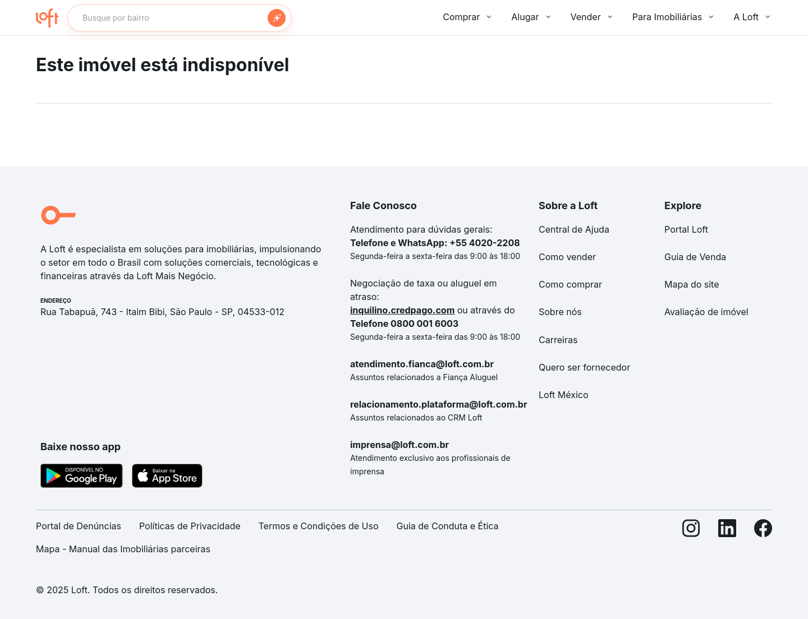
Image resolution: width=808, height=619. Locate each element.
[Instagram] (691, 542)
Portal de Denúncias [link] (78, 526)
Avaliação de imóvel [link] (706, 311)
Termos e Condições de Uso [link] (319, 526)
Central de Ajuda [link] (574, 229)
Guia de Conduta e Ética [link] (448, 526)
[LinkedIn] (727, 542)
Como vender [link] (567, 256)
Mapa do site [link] (691, 284)
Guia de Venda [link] (695, 256)
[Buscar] (277, 18)
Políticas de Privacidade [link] (190, 526)
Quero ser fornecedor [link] (584, 367)
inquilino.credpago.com (402, 310)
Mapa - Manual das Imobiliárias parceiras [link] (123, 549)
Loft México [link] (564, 394)
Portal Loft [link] (686, 229)
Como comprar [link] (570, 284)
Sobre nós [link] (560, 311)
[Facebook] (763, 542)
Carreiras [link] (558, 339)
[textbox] (179, 17)
